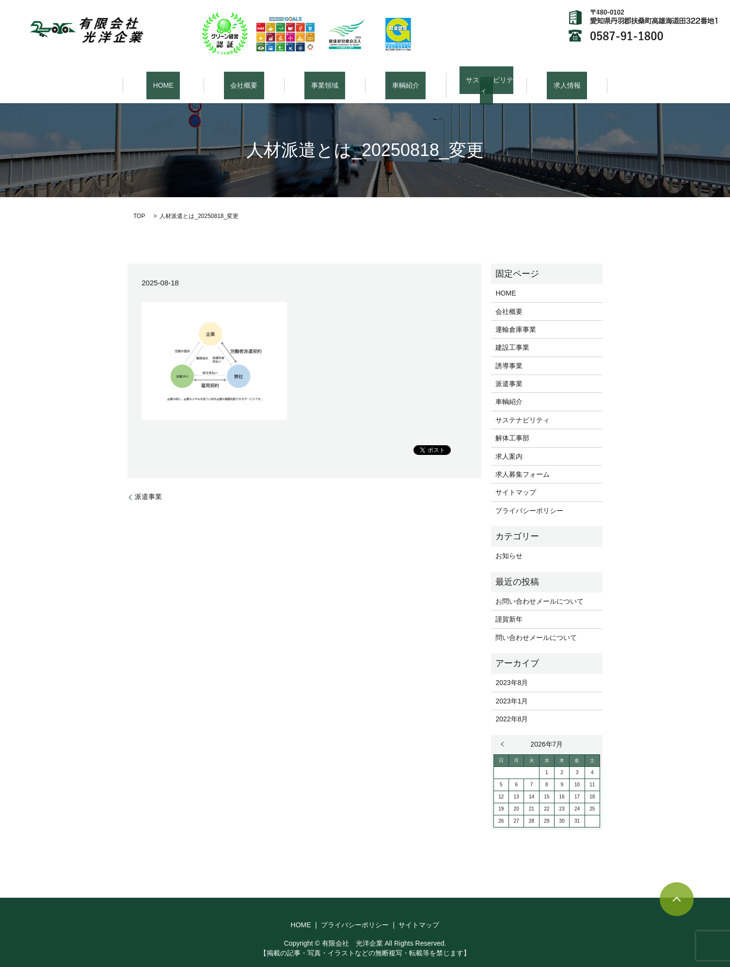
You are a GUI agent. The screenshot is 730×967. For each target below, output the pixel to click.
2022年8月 (511, 707)
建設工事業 (512, 336)
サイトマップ (515, 481)
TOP (139, 205)
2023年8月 (511, 671)
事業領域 (321, 79)
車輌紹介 (405, 79)
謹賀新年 (509, 608)
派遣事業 (148, 485)
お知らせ (509, 544)
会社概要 (243, 79)
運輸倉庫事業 (515, 318)
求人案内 (509, 445)
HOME (163, 79)
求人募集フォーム (522, 463)
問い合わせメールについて (536, 626)
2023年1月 (511, 689)
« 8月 (505, 732)
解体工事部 (512, 427)
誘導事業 (509, 354)
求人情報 (567, 79)
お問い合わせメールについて (539, 589)
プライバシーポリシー (529, 499)
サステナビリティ (486, 79)
